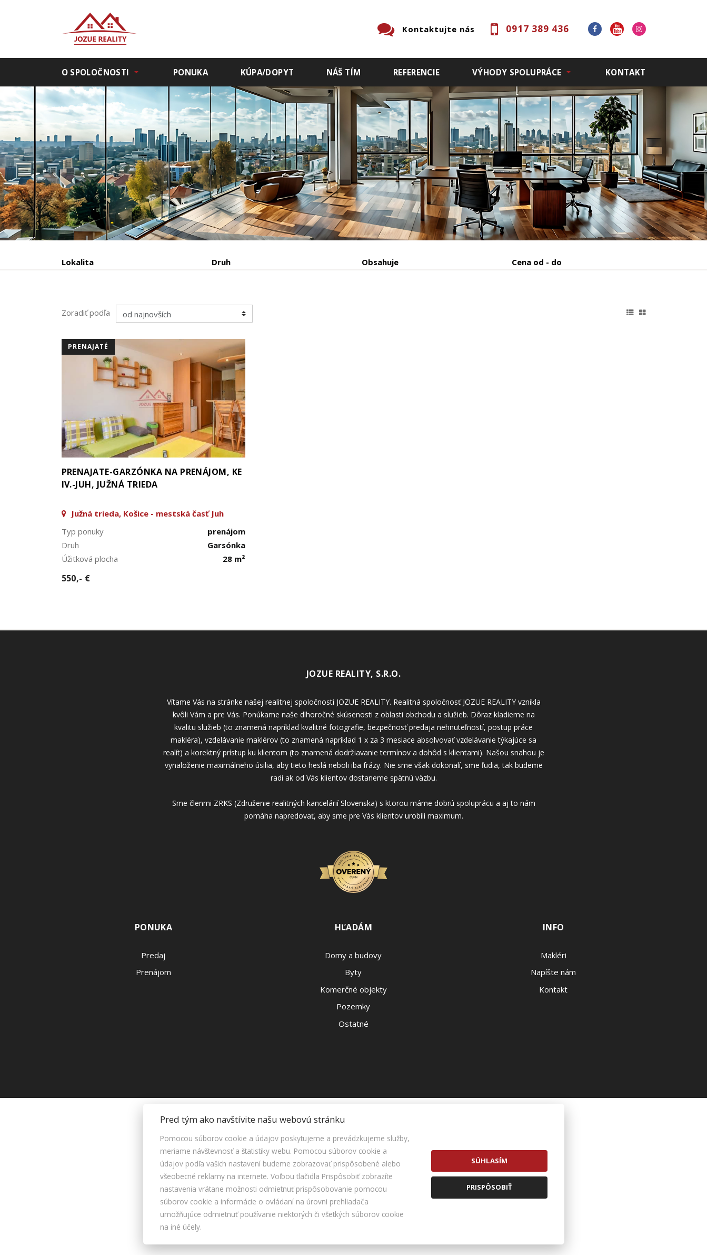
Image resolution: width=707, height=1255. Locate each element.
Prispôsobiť (489, 1187)
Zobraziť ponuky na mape (429, 317)
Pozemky (353, 1086)
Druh (221, 262)
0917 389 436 (537, 29)
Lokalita (78, 262)
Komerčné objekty (353, 1069)
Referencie (416, 72)
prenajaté (88, 426)
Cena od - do (537, 262)
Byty (353, 1052)
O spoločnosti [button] (96, 72)
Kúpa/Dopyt (267, 72)
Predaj (94, 317)
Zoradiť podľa (86, 392)
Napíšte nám (553, 1052)
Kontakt (625, 72)
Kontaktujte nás (438, 29)
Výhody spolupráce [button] (516, 72)
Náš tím (343, 72)
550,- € (76, 658)
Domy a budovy (353, 1035)
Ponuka (190, 72)
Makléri (553, 1035)
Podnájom (282, 317)
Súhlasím (489, 1160)
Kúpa (219, 317)
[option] (353, 163)
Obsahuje (380, 262)
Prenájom (158, 317)
